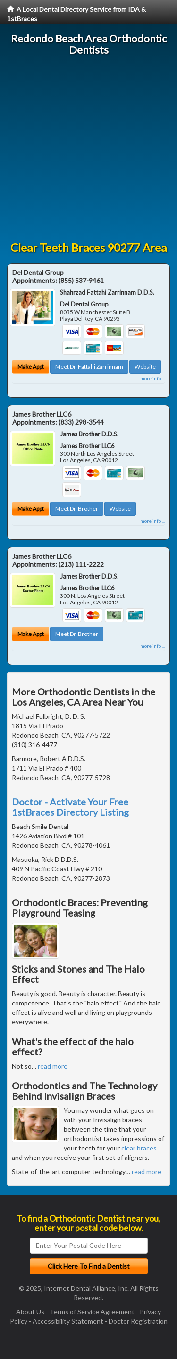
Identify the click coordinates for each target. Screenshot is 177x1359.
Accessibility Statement (68, 1321)
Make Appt (30, 366)
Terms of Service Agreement (92, 1312)
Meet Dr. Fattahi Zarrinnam (89, 366)
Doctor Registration (138, 1321)
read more (52, 1066)
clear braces (139, 1148)
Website (145, 366)
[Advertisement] (88, 148)
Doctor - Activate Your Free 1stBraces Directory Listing (70, 807)
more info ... (152, 378)
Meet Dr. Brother (76, 508)
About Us (30, 1312)
